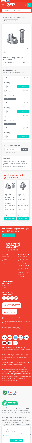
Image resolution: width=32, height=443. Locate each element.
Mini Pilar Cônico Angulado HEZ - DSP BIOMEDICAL (10, 196)
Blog (3, 263)
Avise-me (9, 99)
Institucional (5, 256)
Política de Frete (22, 256)
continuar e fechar (16, 440)
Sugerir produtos (8, 235)
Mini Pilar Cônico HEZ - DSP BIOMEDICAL (22, 196)
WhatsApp (21, 276)
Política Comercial (23, 263)
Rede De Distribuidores (6, 260)
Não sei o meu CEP (10, 152)
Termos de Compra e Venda (24, 269)
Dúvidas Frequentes (23, 265)
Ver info (25, 77)
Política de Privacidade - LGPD (8, 286)
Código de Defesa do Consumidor (24, 273)
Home (4, 17)
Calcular (24, 149)
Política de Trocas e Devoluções (23, 260)
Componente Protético (11, 19)
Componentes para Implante (16, 17)
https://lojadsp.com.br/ (8, 409)
